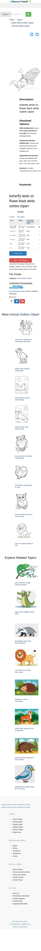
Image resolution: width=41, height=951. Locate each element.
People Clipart (17, 824)
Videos (15, 856)
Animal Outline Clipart (21, 26)
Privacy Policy (17, 901)
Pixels (21, 220)
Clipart (19, 20)
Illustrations (17, 853)
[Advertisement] (20, 52)
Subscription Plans (18, 291)
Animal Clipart (17, 822)
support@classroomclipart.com (30, 171)
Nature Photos (18, 869)
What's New (17, 832)
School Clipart (17, 819)
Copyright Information (20, 904)
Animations (16, 851)
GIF (10, 248)
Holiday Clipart (18, 827)
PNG (11, 243)
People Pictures (18, 877)
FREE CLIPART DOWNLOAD (13, 227)
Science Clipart (18, 829)
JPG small (12, 239)
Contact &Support (19, 898)
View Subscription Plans (31, 163)
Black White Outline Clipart (23, 23)
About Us (16, 893)
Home (12, 20)
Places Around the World (21, 872)
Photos (15, 848)
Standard (22, 217)
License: (12, 217)
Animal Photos (18, 880)
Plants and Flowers (19, 875)
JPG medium (13, 235)
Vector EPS (12, 231)
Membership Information (21, 896)
